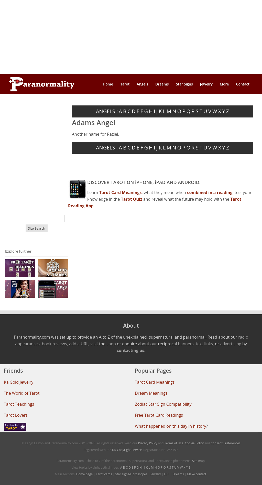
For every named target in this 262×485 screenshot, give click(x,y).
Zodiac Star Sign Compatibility (163, 404)
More (224, 84)
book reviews (54, 344)
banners (185, 344)
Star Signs (184, 84)
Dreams (162, 84)
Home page (84, 474)
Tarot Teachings (19, 404)
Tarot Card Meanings (154, 382)
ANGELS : (107, 111)
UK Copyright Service (127, 450)
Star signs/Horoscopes (131, 474)
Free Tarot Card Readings (159, 415)
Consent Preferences (226, 443)
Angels (142, 84)
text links (204, 344)
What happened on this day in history (170, 426)
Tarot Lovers (16, 415)
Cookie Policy (194, 443)
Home (108, 84)
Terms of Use (173, 443)
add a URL (79, 344)
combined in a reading (209, 192)
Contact (242, 84)
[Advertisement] (131, 37)
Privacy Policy (147, 443)
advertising (230, 344)
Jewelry (206, 84)
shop (111, 344)
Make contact (196, 474)
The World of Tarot (21, 393)
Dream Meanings (151, 393)
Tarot (124, 84)
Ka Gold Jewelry (18, 382)
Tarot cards (104, 474)
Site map (198, 461)
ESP (166, 474)
